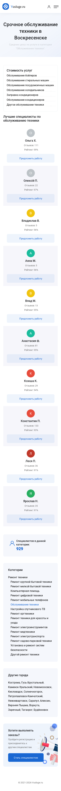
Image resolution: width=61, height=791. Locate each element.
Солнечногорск (33, 691)
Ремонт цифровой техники (27, 595)
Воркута (34, 705)
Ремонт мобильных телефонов (29, 600)
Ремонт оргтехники (22, 613)
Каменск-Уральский (20, 687)
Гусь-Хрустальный (32, 682)
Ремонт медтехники (23, 631)
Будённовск (41, 709)
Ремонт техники (17, 577)
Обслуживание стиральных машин (28, 80)
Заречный (14, 709)
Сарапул (34, 700)
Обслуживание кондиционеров (25, 99)
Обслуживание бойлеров (22, 75)
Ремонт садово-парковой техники (31, 640)
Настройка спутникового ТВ (28, 609)
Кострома (14, 682)
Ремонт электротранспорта (27, 636)
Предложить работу (30, 158)
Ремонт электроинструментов (29, 627)
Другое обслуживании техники (25, 104)
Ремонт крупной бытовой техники (31, 581)
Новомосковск (43, 687)
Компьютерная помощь (25, 590)
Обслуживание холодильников (25, 90)
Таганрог (27, 709)
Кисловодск (15, 691)
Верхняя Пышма (18, 705)
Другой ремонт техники (25, 654)
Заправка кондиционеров (22, 95)
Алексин (45, 700)
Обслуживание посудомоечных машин (30, 85)
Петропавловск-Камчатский (25, 696)
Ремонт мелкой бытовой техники (31, 586)
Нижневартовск (17, 700)
